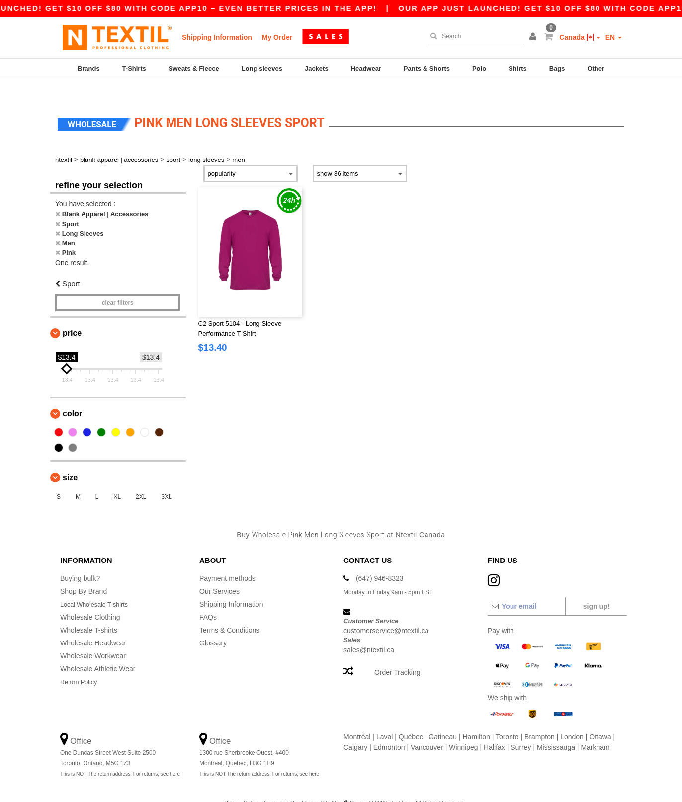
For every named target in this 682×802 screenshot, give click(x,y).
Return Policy (80, 664)
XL (117, 480)
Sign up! (596, 589)
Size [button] (70, 460)
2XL (141, 480)
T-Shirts (134, 68)
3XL (166, 480)
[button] (534, 37)
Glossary (213, 626)
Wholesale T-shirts (88, 613)
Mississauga (556, 730)
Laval (384, 719)
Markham (595, 730)
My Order (277, 37)
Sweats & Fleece (194, 68)
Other (595, 68)
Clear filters (118, 285)
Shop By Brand (83, 574)
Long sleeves (262, 68)
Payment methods (227, 561)
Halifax (494, 730)
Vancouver (427, 730)
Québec (411, 719)
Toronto (507, 719)
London (572, 719)
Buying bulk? (80, 561)
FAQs (208, 600)
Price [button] (72, 316)
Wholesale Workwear (93, 638)
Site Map (331, 785)
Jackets (317, 68)
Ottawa (600, 719)
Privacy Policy (241, 785)
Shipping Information (217, 37)
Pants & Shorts (427, 68)
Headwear (366, 68)
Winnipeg (463, 730)
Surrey (521, 730)
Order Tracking (397, 655)
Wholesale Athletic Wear (97, 651)
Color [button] (72, 397)
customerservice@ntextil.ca (385, 614)
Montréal (356, 719)
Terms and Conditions (289, 785)
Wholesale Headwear (93, 626)
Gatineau (442, 719)
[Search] (474, 36)
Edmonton (389, 730)
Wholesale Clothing (90, 600)
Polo (479, 68)
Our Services (219, 574)
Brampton (539, 719)
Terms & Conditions (229, 613)
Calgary (355, 730)
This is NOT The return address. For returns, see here (120, 756)
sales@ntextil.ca (368, 633)
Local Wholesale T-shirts (98, 587)
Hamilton (476, 719)
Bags (557, 68)
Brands (89, 68)
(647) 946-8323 (380, 561)
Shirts (518, 68)
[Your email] (526, 589)
